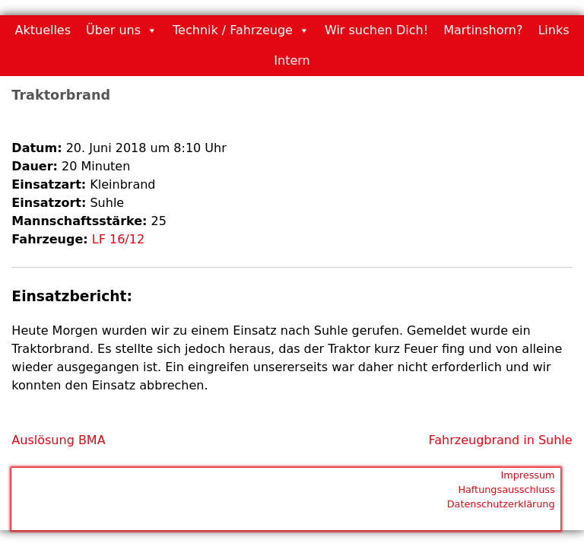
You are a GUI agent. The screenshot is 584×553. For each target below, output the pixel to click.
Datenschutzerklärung (501, 504)
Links (553, 30)
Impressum (527, 475)
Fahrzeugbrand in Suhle (501, 440)
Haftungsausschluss (506, 489)
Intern (291, 60)
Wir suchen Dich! (376, 30)
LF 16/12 (118, 239)
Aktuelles (43, 30)
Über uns (113, 30)
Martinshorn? (482, 30)
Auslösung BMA (58, 440)
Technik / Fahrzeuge (233, 30)
